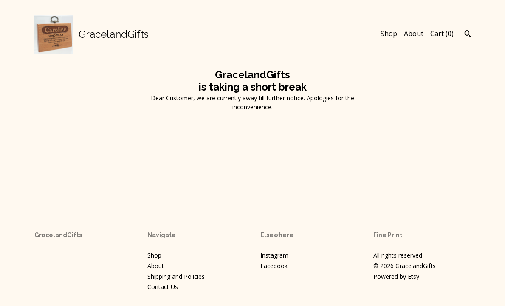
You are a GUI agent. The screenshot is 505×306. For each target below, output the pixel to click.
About (413, 33)
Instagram (274, 255)
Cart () (442, 33)
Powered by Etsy (396, 276)
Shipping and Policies (176, 276)
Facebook (274, 266)
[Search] (468, 35)
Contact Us (162, 287)
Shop (389, 33)
